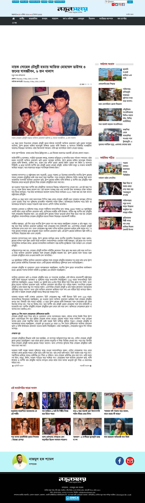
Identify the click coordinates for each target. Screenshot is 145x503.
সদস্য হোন (24, 2)
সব (14, 23)
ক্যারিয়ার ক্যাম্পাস (106, 19)
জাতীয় (21, 19)
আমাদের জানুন (35, 2)
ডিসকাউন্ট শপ (59, 2)
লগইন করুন (129, 14)
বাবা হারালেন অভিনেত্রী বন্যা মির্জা (116, 437)
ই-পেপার (16, 2)
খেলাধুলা (81, 19)
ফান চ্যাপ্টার (122, 19)
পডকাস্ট (44, 2)
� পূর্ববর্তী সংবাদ (17, 366)
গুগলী (51, 2)
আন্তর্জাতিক (33, 19)
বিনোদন (92, 19)
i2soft (129, 495)
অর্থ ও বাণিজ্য (68, 19)
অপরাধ (44, 19)
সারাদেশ (55, 19)
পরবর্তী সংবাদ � (85, 366)
